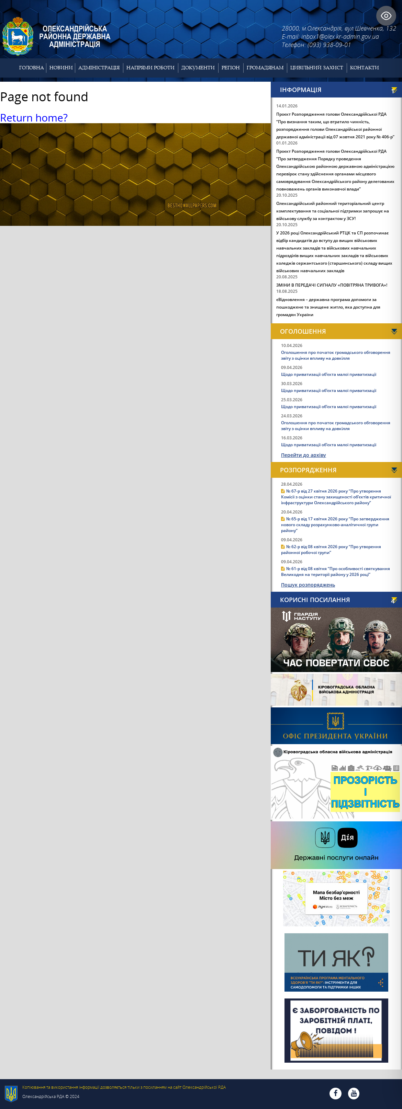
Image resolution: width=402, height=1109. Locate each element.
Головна (31, 68)
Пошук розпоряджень (308, 584)
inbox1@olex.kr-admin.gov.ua (340, 36)
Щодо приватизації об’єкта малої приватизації (328, 374)
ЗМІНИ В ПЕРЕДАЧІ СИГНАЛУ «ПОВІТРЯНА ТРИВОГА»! (331, 285)
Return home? (34, 118)
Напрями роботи (150, 68)
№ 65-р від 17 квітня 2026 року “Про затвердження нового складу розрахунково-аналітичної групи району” (335, 524)
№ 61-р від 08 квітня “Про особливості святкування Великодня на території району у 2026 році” (335, 571)
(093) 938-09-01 (329, 45)
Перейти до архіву (303, 455)
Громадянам (265, 68)
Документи (198, 68)
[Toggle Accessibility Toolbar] (386, 15)
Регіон (231, 68)
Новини (61, 68)
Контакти (364, 68)
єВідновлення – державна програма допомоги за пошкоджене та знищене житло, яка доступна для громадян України (328, 307)
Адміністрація (99, 68)
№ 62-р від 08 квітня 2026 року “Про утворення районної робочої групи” (331, 549)
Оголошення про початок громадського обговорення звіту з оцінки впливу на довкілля (335, 355)
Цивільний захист (316, 68)
